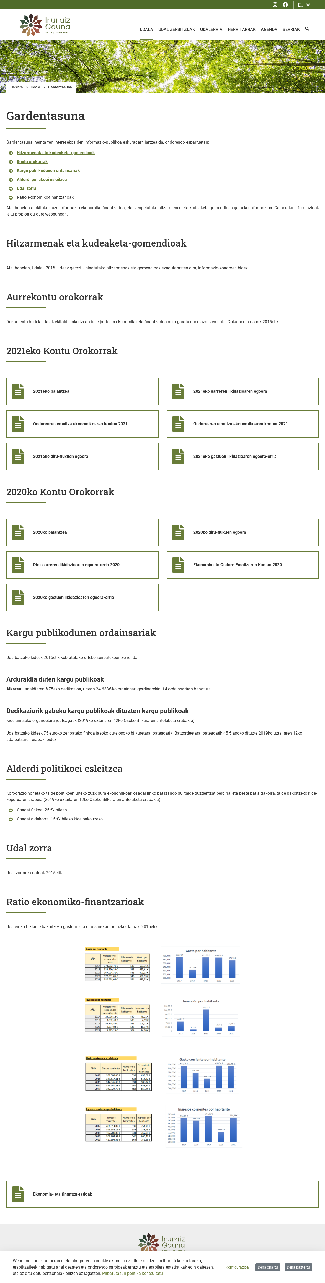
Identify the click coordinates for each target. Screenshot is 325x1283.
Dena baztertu (298, 1267)
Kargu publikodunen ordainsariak (48, 170)
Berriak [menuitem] (291, 29)
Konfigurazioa (237, 1267)
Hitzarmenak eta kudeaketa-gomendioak (56, 152)
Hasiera (16, 87)
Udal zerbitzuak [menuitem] (176, 29)
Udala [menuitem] (146, 29)
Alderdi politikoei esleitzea (42, 179)
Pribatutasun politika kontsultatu (132, 1273)
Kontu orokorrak (32, 161)
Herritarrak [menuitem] (242, 29)
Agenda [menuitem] (269, 29)
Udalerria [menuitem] (211, 29)
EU (304, 5)
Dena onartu (268, 1267)
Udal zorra (27, 188)
